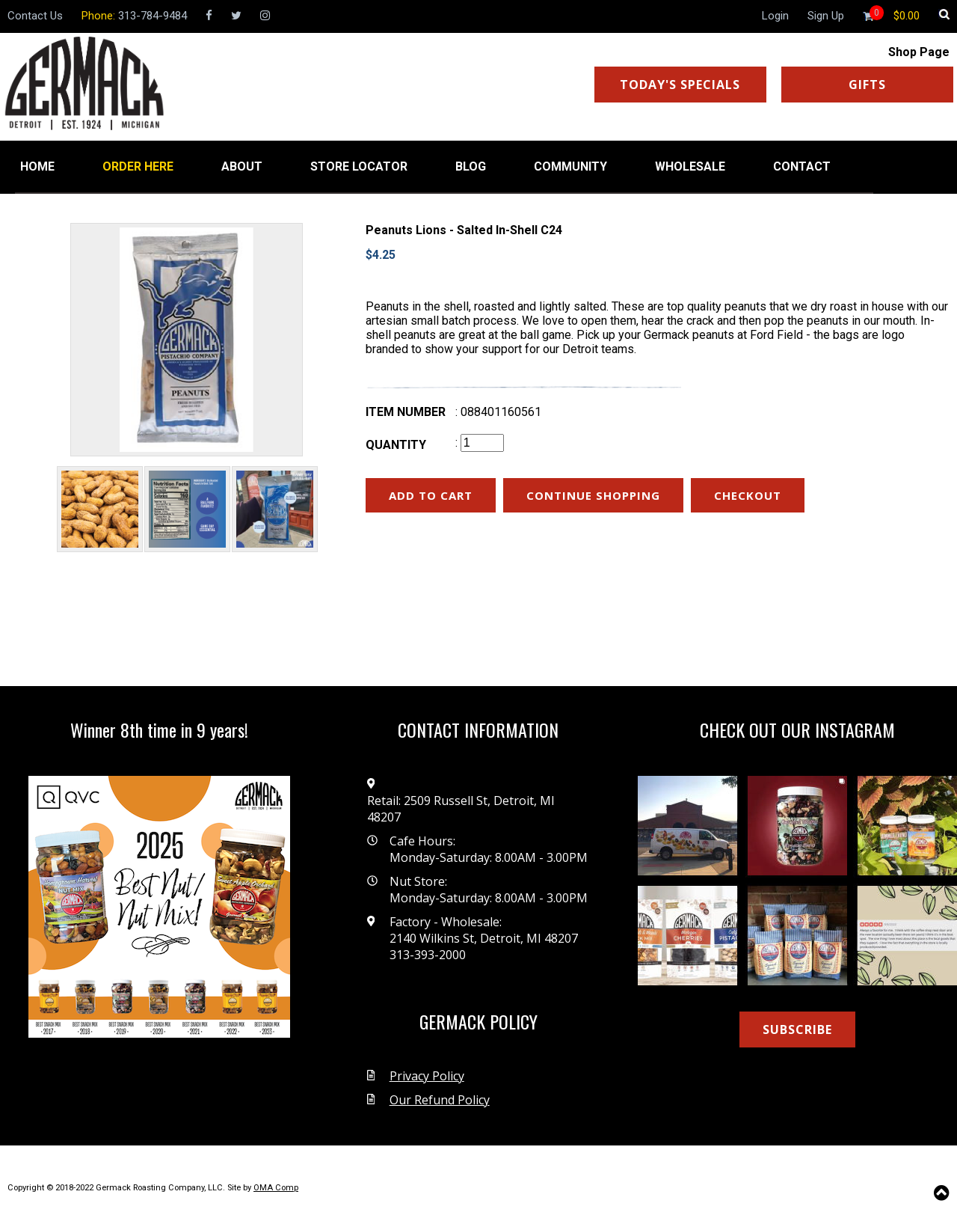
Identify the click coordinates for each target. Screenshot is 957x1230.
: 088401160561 (498, 412)
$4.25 (381, 255)
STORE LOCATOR (358, 166)
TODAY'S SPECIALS (680, 84)
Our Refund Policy (440, 1100)
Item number (406, 412)
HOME (37, 166)
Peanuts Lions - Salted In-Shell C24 (464, 230)
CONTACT (802, 166)
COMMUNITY (570, 166)
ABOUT (241, 166)
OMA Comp (275, 1188)
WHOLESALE (690, 166)
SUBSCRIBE (797, 1029)
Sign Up (825, 15)
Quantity (396, 445)
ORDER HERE (137, 166)
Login (775, 15)
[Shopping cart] (906, 15)
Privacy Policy (427, 1076)
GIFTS (867, 84)
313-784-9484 (152, 15)
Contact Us (35, 15)
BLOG (470, 166)
